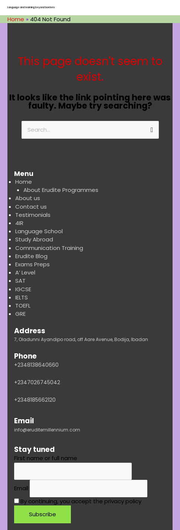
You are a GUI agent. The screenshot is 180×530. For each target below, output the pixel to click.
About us (27, 198)
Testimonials (32, 215)
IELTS (21, 297)
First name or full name (45, 458)
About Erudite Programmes (60, 190)
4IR (19, 223)
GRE (20, 314)
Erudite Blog (31, 256)
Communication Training (49, 248)
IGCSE (23, 289)
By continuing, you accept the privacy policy (77, 501)
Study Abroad (34, 239)
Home (23, 182)
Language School (39, 231)
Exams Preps (32, 264)
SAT (20, 281)
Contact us (31, 207)
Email (21, 488)
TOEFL (22, 305)
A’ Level (25, 272)
